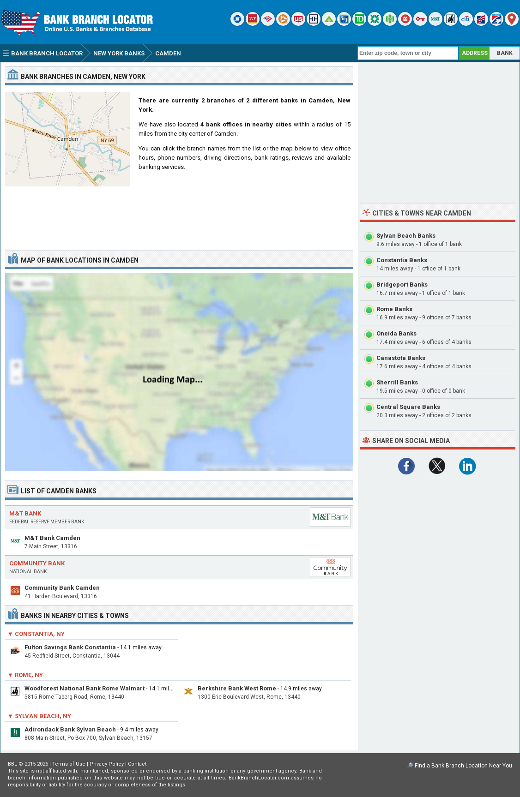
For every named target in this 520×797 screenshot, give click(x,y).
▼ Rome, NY (25, 674)
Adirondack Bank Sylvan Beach (70, 729)
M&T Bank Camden (52, 537)
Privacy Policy (107, 764)
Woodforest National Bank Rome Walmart (84, 688)
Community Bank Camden (62, 587)
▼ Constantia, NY (36, 633)
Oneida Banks (396, 333)
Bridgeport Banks (402, 284)
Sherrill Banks (397, 382)
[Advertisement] (179, 219)
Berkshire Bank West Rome (237, 688)
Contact (137, 764)
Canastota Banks (400, 357)
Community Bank (37, 563)
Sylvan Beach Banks (405, 235)
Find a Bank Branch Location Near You (463, 765)
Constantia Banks (401, 260)
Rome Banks (394, 309)
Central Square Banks (408, 406)
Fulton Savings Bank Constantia (70, 647)
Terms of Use (68, 764)
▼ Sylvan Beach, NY (39, 716)
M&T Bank (25, 513)
